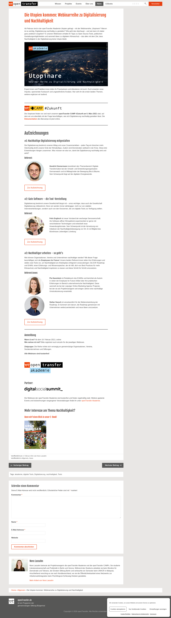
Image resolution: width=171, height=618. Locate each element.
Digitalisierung (39, 474)
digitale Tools (28, 474)
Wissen (58, 4)
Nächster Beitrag (112, 465)
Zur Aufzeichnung (34, 188)
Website (14, 538)
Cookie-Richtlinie (125, 614)
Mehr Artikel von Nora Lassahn (41, 580)
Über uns (89, 4)
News (99, 4)
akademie (18, 474)
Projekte (68, 4)
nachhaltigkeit (51, 474)
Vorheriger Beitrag (20, 465)
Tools (60, 474)
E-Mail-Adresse (18, 530)
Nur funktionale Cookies (137, 609)
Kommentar (16, 495)
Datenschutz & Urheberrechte (140, 614)
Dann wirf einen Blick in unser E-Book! (40, 417)
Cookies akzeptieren (117, 609)
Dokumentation (30, 119)
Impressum (153, 614)
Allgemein (25, 458)
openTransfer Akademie (90, 401)
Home (13, 590)
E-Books (109, 4)
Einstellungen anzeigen (158, 609)
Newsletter (155, 4)
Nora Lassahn (41, 456)
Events (78, 4)
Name (14, 522)
